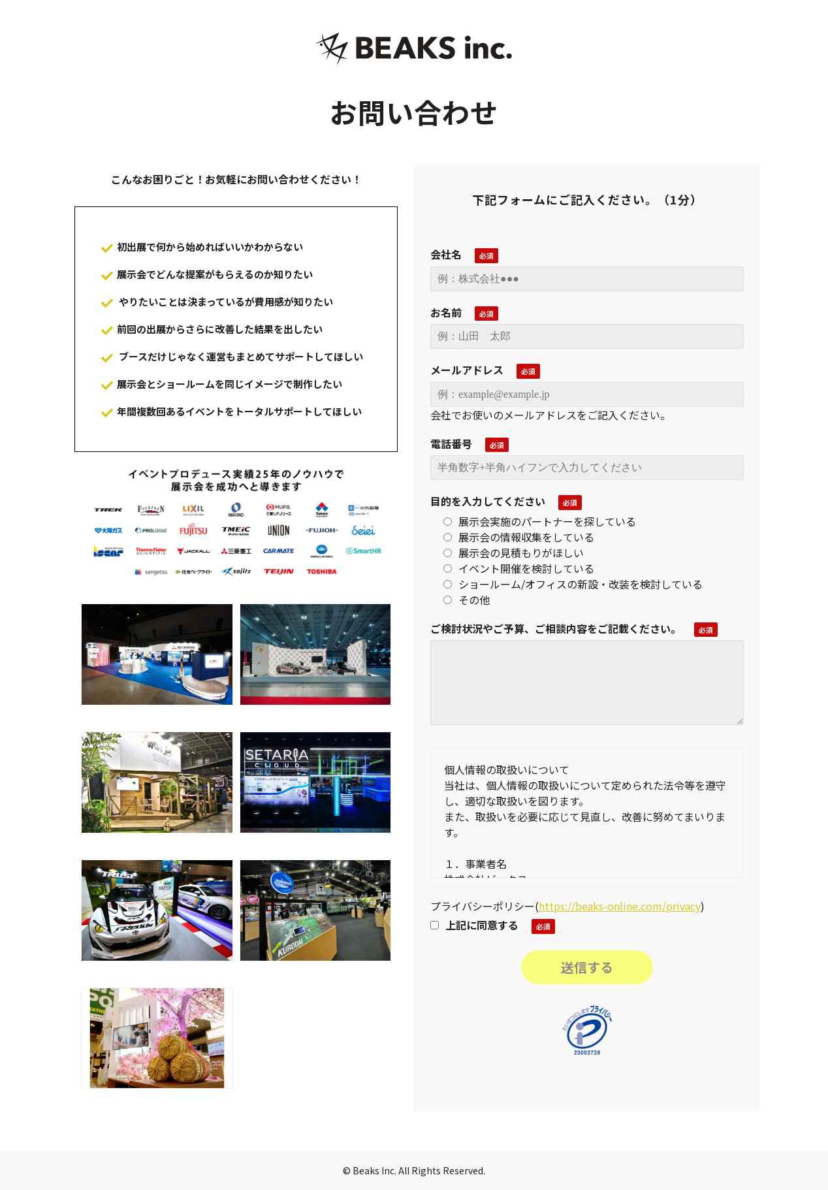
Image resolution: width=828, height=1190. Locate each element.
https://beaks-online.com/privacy (620, 906)
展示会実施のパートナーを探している (539, 521)
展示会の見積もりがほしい (513, 552)
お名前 (446, 312)
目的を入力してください (487, 501)
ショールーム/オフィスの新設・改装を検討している (573, 584)
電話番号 (451, 443)
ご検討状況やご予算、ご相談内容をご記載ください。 (555, 628)
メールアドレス (466, 370)
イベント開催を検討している (518, 568)
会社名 (446, 254)
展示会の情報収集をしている (518, 537)
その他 (466, 599)
